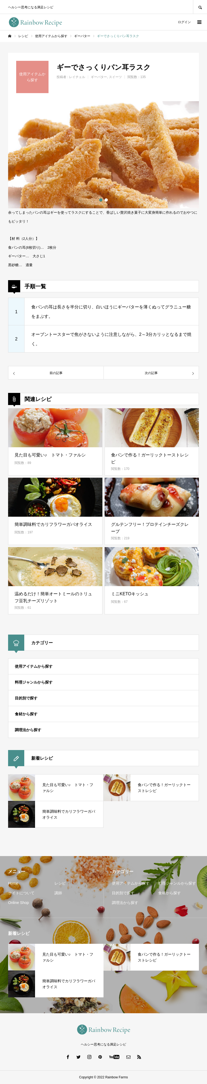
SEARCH (200, 7)
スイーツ (115, 77)
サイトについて (21, 893)
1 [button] (100, 200)
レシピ (60, 883)
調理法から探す (28, 730)
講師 (58, 893)
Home (13, 883)
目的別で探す (26, 698)
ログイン (184, 22)
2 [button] (106, 200)
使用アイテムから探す (34, 666)
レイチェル (77, 77)
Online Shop (18, 902)
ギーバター (99, 77)
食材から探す (26, 714)
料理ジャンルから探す (34, 682)
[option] (103, 154)
